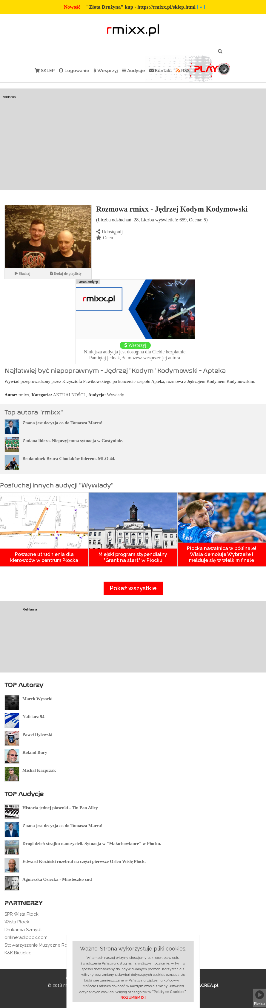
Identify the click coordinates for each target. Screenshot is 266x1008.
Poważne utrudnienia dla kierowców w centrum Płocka (44, 557)
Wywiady (115, 394)
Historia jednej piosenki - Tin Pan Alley (60, 807)
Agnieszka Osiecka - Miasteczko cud (57, 879)
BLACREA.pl (201, 985)
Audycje (133, 70)
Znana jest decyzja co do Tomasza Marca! (62, 422)
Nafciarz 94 (33, 716)
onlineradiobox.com (25, 937)
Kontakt (160, 70)
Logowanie (74, 70)
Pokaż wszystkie (133, 588)
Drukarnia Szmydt (23, 929)
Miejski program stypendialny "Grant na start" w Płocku (133, 557)
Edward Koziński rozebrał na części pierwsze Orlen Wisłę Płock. (84, 861)
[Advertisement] (133, 139)
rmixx (24, 394)
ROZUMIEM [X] (133, 997)
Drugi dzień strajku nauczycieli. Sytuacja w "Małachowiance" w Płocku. (91, 843)
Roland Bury (34, 752)
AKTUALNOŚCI (69, 394)
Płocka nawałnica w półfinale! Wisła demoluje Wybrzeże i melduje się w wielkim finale (221, 554)
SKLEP (45, 70)
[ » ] (201, 7)
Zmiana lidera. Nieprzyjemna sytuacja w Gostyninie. (72, 440)
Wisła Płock (16, 922)
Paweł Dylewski (37, 734)
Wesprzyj (105, 70)
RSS (183, 70)
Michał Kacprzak (39, 770)
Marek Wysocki (37, 698)
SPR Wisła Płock (21, 914)
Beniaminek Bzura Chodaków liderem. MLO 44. (68, 458)
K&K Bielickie (17, 953)
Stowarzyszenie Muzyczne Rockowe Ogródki (52, 945)
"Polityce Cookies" (169, 992)
